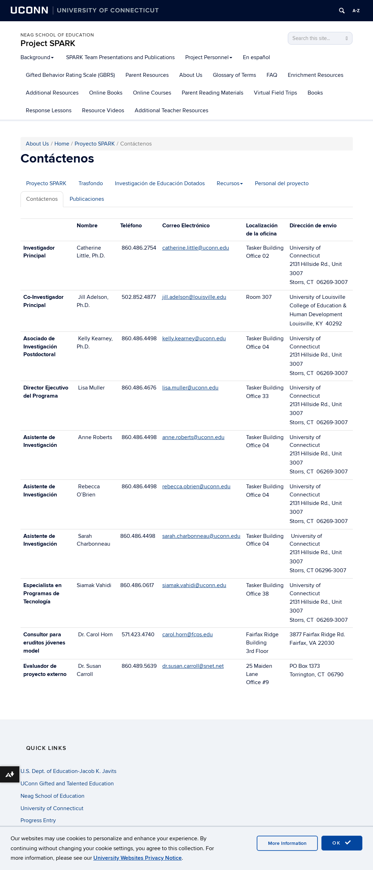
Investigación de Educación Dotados (160, 183)
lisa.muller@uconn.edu (190, 387)
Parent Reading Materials (212, 92)
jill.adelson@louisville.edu (194, 297)
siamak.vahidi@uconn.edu (194, 585)
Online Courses (152, 92)
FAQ (272, 75)
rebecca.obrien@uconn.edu (196, 486)
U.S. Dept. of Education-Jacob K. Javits (68, 771)
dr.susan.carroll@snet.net (193, 666)
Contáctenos (42, 199)
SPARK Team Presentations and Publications (120, 57)
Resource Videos (103, 110)
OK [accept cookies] (341, 843)
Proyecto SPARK (95, 143)
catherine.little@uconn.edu (195, 247)
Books (315, 92)
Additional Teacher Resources (171, 110)
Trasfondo (90, 183)
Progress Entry (38, 820)
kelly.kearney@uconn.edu (194, 338)
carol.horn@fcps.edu (187, 634)
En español (256, 57)
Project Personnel (208, 57)
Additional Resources (52, 92)
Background (37, 57)
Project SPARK (48, 43)
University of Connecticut (52, 808)
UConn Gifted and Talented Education (67, 783)
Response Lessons (48, 110)
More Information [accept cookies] (287, 843)
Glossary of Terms (234, 75)
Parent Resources (147, 75)
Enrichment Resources (315, 75)
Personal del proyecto (282, 183)
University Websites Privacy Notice (137, 858)
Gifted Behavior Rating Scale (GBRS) (70, 75)
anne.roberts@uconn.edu (193, 437)
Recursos (230, 183)
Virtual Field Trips (275, 92)
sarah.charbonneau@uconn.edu (201, 536)
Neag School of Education (57, 35)
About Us (190, 75)
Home (61, 143)
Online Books (105, 92)
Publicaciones (87, 199)
